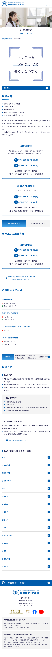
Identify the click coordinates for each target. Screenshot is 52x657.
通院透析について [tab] (44, 357)
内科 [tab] (3, 457)
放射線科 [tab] (5, 566)
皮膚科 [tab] (4, 551)
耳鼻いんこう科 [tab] (7, 535)
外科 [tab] (3, 488)
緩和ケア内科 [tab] (6, 481)
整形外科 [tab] (5, 496)
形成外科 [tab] (5, 504)
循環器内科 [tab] (6, 473)
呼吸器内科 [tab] (6, 465)
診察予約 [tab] (7, 357)
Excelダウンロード (10, 306)
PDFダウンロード (9, 303)
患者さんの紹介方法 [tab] (14, 223)
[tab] (26, 583)
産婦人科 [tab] (5, 520)
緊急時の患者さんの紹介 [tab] (32, 357)
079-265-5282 (25, 160)
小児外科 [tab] (5, 512)
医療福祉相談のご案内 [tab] (38, 223)
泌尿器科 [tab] (5, 543)
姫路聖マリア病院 (7, 39)
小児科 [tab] (4, 527)
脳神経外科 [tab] (6, 559)
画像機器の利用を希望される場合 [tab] (20, 357)
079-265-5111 (25, 197)
